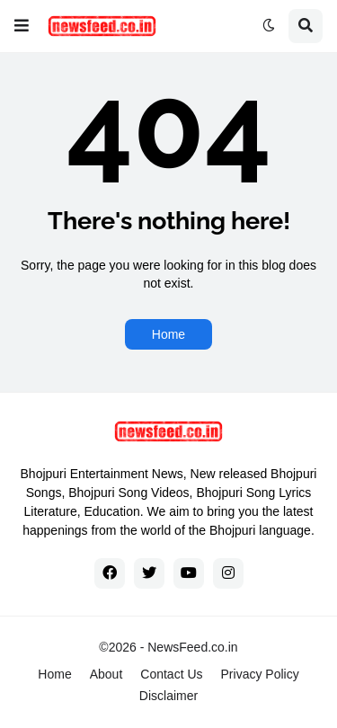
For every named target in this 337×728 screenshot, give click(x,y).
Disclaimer (168, 695)
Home (168, 334)
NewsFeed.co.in (192, 647)
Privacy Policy (260, 674)
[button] (21, 26)
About (106, 674)
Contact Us (171, 674)
